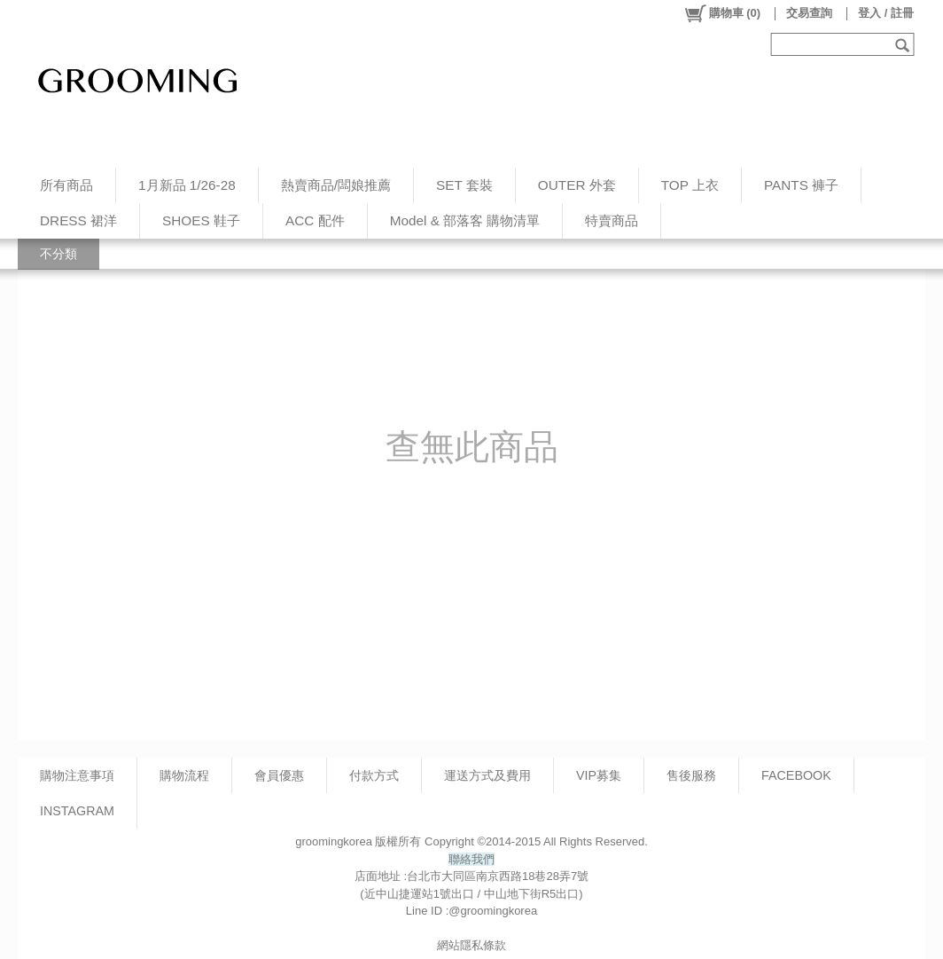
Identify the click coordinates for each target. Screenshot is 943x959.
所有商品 (66, 185)
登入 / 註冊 (886, 13)
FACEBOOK (796, 775)
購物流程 (184, 775)
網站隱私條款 (471, 945)
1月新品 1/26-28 (187, 185)
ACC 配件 (315, 220)
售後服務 (691, 775)
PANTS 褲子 (801, 185)
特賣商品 (611, 220)
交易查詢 (809, 13)
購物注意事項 (77, 775)
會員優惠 (279, 775)
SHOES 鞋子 (201, 220)
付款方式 (374, 775)
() (721, 13)
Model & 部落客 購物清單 (465, 220)
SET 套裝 (464, 185)
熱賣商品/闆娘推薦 (336, 185)
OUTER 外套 (577, 185)
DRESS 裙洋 (78, 220)
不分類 (58, 254)
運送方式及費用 (487, 775)
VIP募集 (598, 775)
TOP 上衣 (690, 185)
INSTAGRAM (77, 811)
